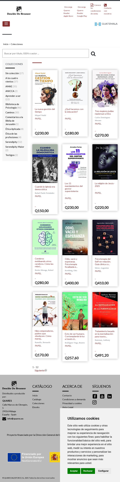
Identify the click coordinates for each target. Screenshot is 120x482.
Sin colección (14, 73)
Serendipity (13, 141)
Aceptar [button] (74, 471)
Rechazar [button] (88, 471)
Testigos (11, 155)
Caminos (12, 112)
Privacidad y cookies (72, 403)
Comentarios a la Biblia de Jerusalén (14, 120)
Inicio (5, 44)
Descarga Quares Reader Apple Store (68, 10)
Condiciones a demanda (73, 399)
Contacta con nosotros (108, 9)
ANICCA (11, 91)
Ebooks (36, 407)
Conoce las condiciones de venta (96, 9)
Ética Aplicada (14, 129)
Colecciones (17, 44)
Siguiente (40, 370)
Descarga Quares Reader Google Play (82, 10)
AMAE (11, 86)
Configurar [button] (103, 471)
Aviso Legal (67, 407)
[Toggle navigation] (6, 24)
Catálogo (36, 399)
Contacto (67, 395)
